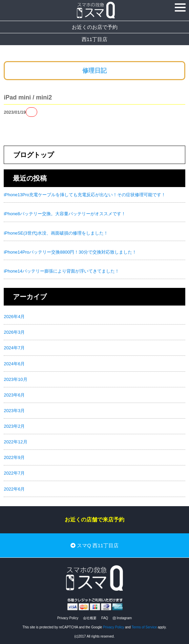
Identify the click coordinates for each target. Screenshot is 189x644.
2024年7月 (14, 347)
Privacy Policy (67, 618)
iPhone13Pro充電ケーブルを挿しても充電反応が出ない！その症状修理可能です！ (85, 194)
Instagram (122, 618)
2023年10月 (15, 379)
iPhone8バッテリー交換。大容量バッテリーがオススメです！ (65, 213)
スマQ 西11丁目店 (94, 545)
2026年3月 (14, 332)
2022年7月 (14, 473)
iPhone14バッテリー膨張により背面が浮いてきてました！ (61, 271)
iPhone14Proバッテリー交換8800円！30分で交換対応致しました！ (70, 252)
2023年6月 (14, 395)
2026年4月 (14, 316)
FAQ (104, 618)
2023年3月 (14, 410)
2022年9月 (14, 457)
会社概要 (90, 618)
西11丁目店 (95, 39)
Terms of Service (144, 627)
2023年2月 (14, 426)
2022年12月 (15, 441)
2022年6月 (14, 489)
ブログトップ (33, 155)
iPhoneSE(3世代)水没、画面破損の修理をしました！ (56, 233)
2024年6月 (14, 363)
